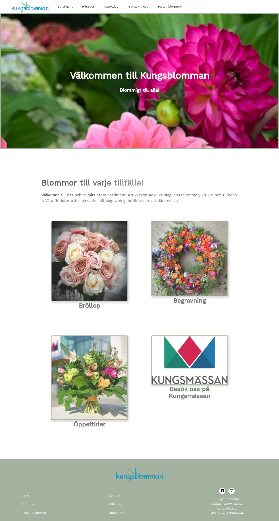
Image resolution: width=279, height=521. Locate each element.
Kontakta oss (138, 6)
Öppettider (112, 6)
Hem (25, 496)
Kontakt (114, 496)
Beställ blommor (169, 6)
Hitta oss (88, 6)
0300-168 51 (233, 504)
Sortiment (65, 6)
